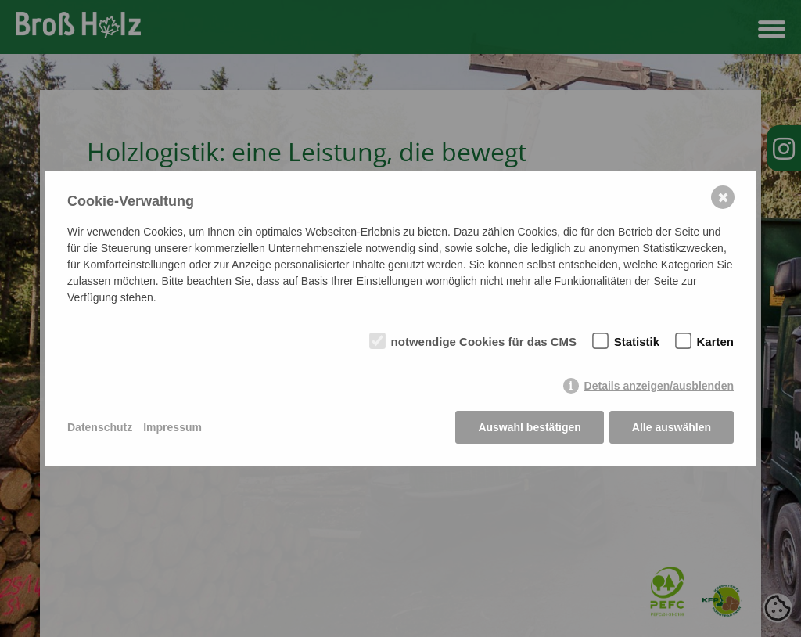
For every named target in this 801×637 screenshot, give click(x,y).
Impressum (172, 427)
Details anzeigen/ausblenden (659, 386)
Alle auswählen (671, 427)
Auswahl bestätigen (529, 427)
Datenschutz (99, 427)
